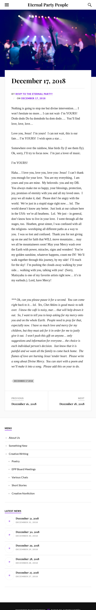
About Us (14, 437)
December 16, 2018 (24, 404)
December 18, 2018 (72, 404)
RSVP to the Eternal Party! (34, 94)
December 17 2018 (23, 381)
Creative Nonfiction (23, 493)
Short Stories (19, 485)
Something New (18, 445)
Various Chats (20, 477)
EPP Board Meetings (24, 469)
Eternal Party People (48, 4)
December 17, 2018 (38, 80)
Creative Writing (18, 453)
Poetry (16, 461)
